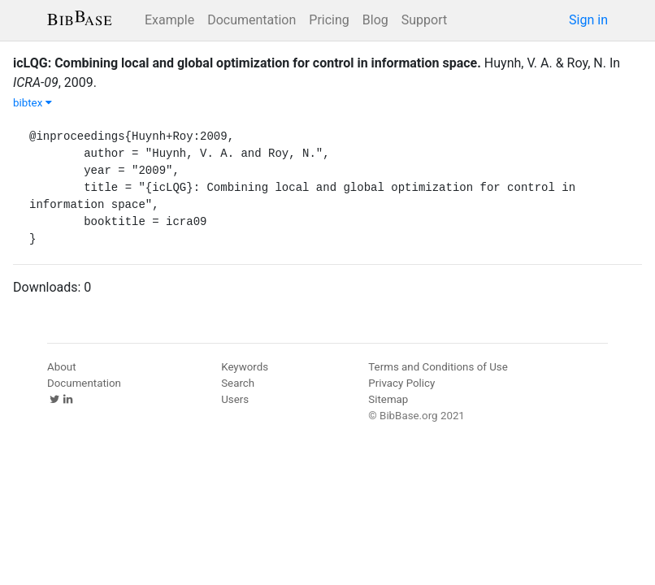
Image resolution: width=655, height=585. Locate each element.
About (61, 367)
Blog (375, 20)
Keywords (244, 367)
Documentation (251, 20)
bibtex (32, 103)
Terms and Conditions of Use (437, 367)
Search (237, 383)
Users (235, 399)
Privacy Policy (401, 383)
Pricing (329, 20)
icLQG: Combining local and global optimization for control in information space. (247, 63)
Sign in (588, 20)
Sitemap (388, 399)
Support (424, 20)
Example (169, 20)
